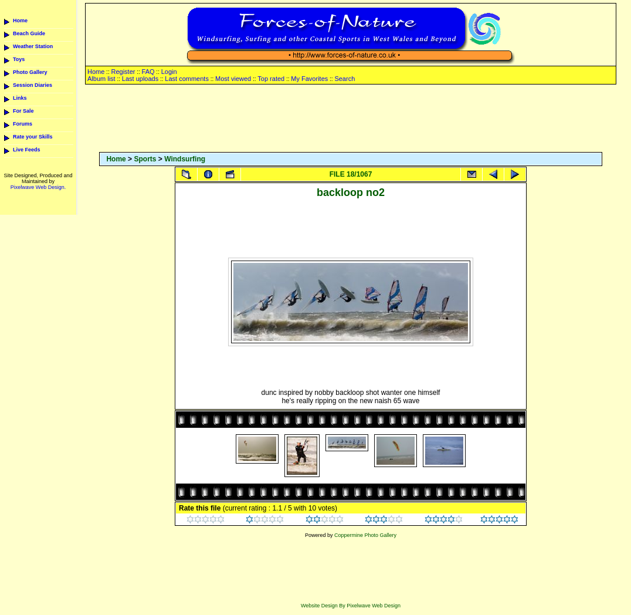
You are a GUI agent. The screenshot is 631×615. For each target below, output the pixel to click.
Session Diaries (32, 85)
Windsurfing (184, 159)
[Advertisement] (350, 119)
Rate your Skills (33, 137)
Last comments (187, 78)
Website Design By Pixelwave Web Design (351, 606)
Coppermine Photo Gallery (365, 535)
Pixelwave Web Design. (38, 187)
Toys (19, 59)
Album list (101, 78)
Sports (145, 159)
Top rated (270, 78)
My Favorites (309, 78)
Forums (22, 124)
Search (344, 78)
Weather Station (33, 46)
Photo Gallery (30, 72)
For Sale (23, 111)
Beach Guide (29, 33)
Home (20, 20)
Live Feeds (26, 150)
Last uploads (140, 78)
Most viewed (233, 78)
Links (20, 98)
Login (169, 71)
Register (123, 71)
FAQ (148, 71)
